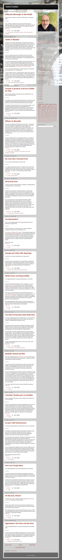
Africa (47, 110)
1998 (40, 98)
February (42, 81)
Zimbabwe (51, 120)
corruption (55, 116)
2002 (40, 91)
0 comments (8, 30)
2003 (40, 90)
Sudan (42, 111)
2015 (40, 56)
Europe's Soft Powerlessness (15, 423)
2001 (40, 93)
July (41, 77)
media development (42, 110)
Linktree (39, 44)
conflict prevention (50, 108)
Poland (39, 116)
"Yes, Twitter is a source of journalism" (23, 66)
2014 (40, 58)
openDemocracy (21, 356)
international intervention (53, 111)
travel (46, 117)
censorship (16, 151)
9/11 (38, 109)
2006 (40, 85)
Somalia (9, 115)
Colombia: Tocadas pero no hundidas (19, 395)
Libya (44, 119)
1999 (40, 96)
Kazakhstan (55, 118)
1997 (40, 99)
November (42, 72)
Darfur (39, 107)
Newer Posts (8, 545)
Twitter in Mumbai (12, 40)
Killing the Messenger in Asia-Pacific (18, 14)
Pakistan (55, 115)
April (41, 80)
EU (19, 151)
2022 (40, 50)
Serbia (44, 120)
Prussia (56, 119)
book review (51, 116)
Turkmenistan (46, 111)
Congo (46, 118)
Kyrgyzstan (39, 119)
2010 (40, 64)
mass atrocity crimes (53, 109)
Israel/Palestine (47, 115)
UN (49, 120)
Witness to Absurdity (13, 121)
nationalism (43, 117)
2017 (40, 55)
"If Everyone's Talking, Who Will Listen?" (14, 232)
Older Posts (32, 545)
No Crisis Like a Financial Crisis (16, 159)
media (24, 32)
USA (42, 107)
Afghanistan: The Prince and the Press (19, 523)
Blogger (33, 555)
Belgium (39, 118)
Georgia (9, 269)
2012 (40, 61)
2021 (40, 51)
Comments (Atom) (13, 550)
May (41, 78)
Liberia (42, 119)
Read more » (7, 28)
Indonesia (21, 32)
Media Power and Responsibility (17, 276)
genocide (39, 117)
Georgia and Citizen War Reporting (18, 253)
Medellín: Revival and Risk (15, 354)
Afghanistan (10, 541)
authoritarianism (11, 32)
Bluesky (40, 43)
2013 (40, 59)
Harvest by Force (11, 182)
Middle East (52, 115)
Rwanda (39, 120)
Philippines (7, 33)
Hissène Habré (49, 118)
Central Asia (51, 110)
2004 (40, 88)
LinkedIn (43, 43)
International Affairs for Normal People (45, 41)
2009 (40, 66)
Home (20, 545)
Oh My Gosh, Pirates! (13, 496)
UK (48, 120)
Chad (41, 118)
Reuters (6, 68)
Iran (52, 118)
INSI (23, 26)
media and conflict (29, 32)
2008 (40, 67)
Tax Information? (11, 219)
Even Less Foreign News (14, 466)
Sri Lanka (42, 109)
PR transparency (48, 119)
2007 (40, 83)
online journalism (21, 82)
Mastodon (49, 43)
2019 (40, 53)
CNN (16, 70)
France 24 (13, 70)
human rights (16, 32)
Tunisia (46, 120)
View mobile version (20, 547)
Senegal (42, 120)
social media (46, 109)
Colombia (9, 389)
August (41, 75)
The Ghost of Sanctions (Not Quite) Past (20, 315)
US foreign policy (46, 116)
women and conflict (51, 117)
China (43, 118)
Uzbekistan (12, 152)
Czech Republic (54, 107)
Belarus (56, 117)
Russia (42, 116)
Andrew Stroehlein (12, 7)
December (42, 69)
